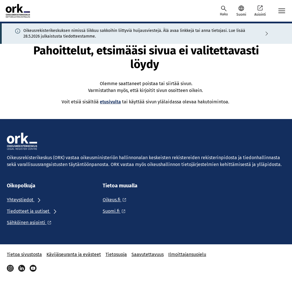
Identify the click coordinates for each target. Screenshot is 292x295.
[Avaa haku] (224, 11)
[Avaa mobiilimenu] (281, 11)
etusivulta (110, 102)
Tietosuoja (116, 254)
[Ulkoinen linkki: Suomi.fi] (116, 211)
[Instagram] (10, 268)
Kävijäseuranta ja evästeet (73, 254)
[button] (241, 11)
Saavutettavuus (147, 254)
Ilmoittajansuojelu (187, 254)
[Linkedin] (21, 268)
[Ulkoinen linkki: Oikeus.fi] (116, 199)
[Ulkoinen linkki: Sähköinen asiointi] (30, 222)
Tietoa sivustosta (24, 254)
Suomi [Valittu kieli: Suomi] (241, 15)
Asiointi (260, 11)
